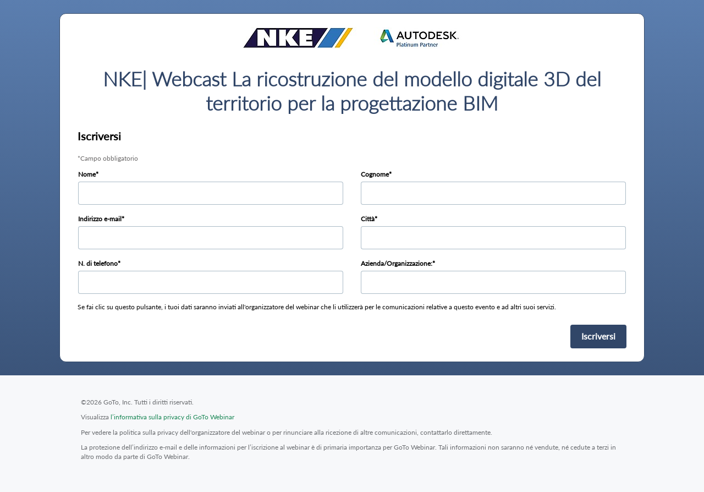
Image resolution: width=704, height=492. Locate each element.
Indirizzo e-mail (100, 219)
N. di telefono (98, 263)
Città (368, 219)
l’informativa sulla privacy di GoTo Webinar (172, 417)
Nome (87, 174)
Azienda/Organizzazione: (396, 263)
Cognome (375, 174)
